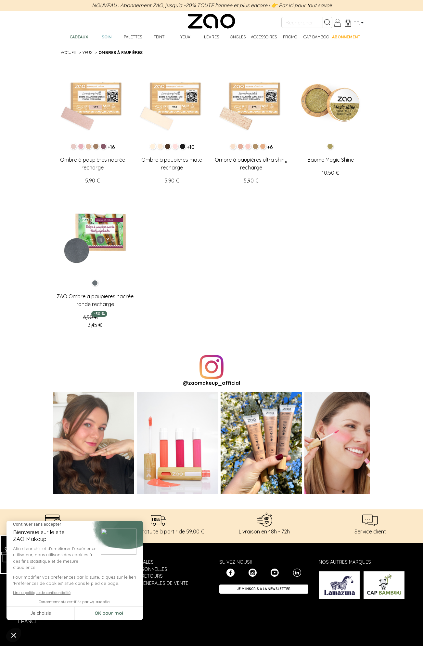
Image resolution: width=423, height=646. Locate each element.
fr (356, 23)
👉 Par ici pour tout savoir (301, 5)
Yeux (185, 36)
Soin (106, 36)
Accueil (69, 52)
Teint (159, 36)
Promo (290, 36)
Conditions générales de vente (149, 583)
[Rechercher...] (302, 22)
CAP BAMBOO (316, 36)
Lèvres (211, 36)
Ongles (238, 36)
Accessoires (264, 36)
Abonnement (345, 36)
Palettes (133, 36)
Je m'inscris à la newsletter (263, 589)
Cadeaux (79, 36)
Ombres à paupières (120, 52)
